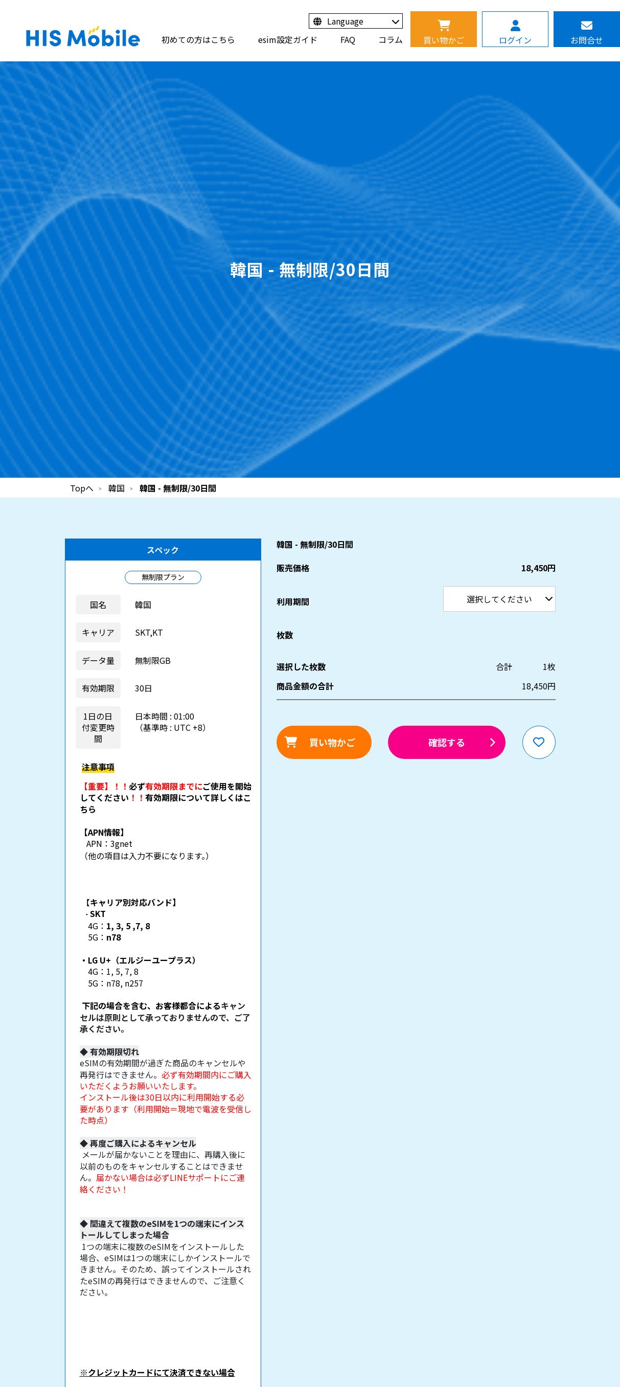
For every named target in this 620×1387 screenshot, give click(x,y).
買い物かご (332, 742)
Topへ (82, 488)
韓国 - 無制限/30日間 (178, 488)
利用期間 (0, 0)
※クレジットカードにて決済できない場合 (157, 1372)
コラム (390, 39)
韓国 (116, 488)
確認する (446, 742)
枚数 (285, 635)
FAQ (347, 39)
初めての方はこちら (198, 39)
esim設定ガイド (287, 39)
